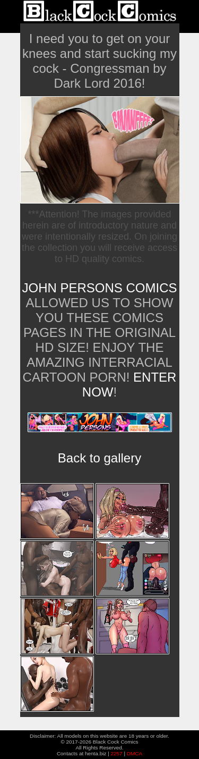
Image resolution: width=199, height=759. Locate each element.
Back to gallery (99, 458)
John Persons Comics (99, 288)
